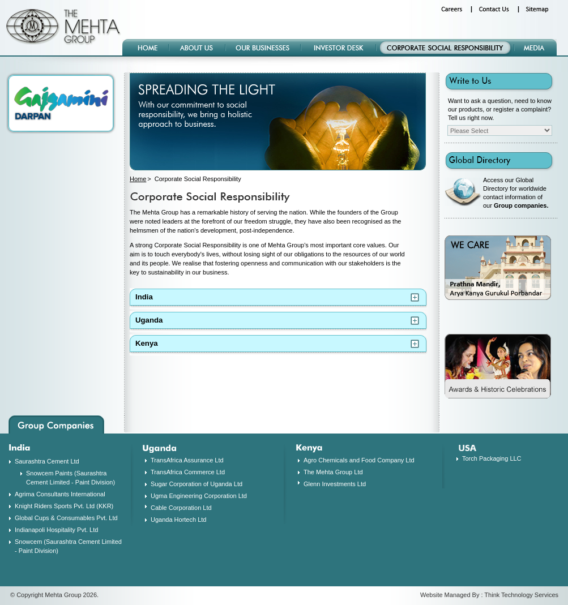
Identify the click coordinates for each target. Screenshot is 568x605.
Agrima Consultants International (60, 494)
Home (148, 48)
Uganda (149, 320)
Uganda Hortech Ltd (178, 519)
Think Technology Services (521, 594)
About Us (197, 48)
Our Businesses (264, 48)
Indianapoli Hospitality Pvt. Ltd (56, 529)
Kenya (146, 343)
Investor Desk (339, 48)
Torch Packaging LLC (492, 458)
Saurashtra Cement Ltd (47, 461)
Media (535, 48)
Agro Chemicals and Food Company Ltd (359, 460)
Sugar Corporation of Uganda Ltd (196, 483)
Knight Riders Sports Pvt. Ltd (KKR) (64, 506)
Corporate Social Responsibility (445, 48)
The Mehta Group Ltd (333, 472)
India (144, 297)
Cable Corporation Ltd (181, 507)
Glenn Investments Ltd (335, 483)
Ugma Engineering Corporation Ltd (199, 495)
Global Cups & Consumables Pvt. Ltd (66, 517)
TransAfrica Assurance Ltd (187, 460)
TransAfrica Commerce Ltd (188, 472)
